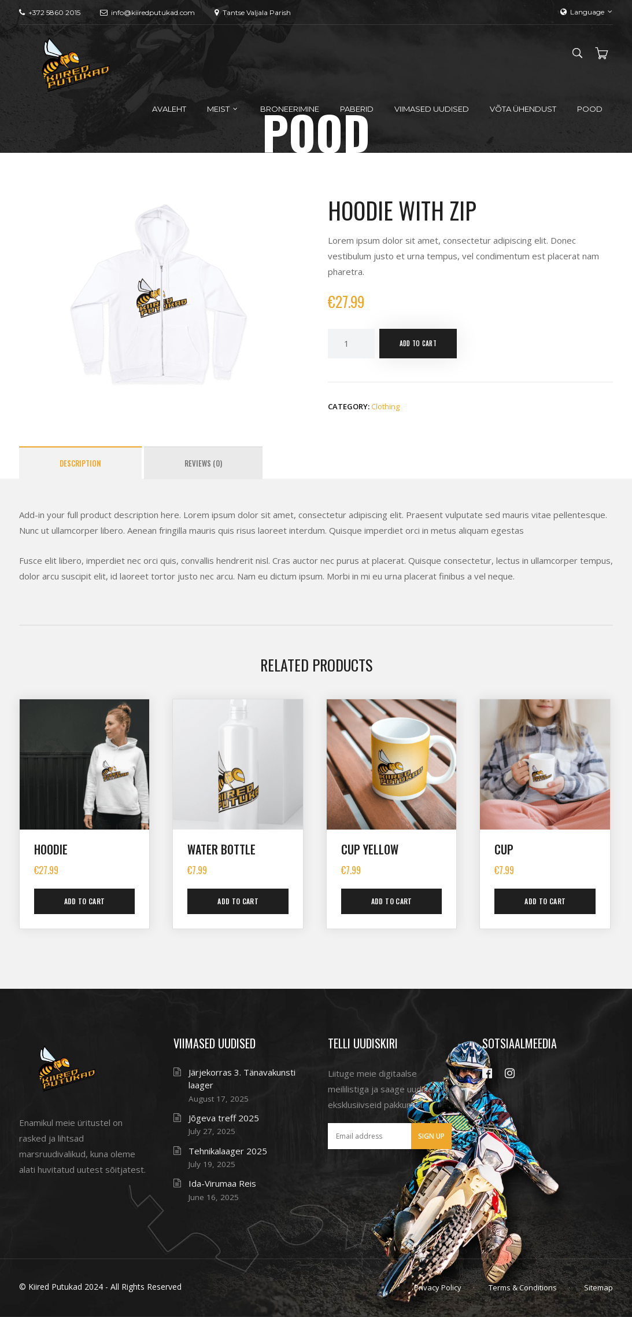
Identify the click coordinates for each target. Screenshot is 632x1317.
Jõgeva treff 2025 (224, 1118)
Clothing (385, 406)
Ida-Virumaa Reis (222, 1183)
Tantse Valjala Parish (253, 12)
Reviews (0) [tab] (203, 463)
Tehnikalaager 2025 (228, 1151)
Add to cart (418, 343)
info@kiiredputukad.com (147, 12)
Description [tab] (80, 463)
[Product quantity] (351, 343)
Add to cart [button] (84, 901)
